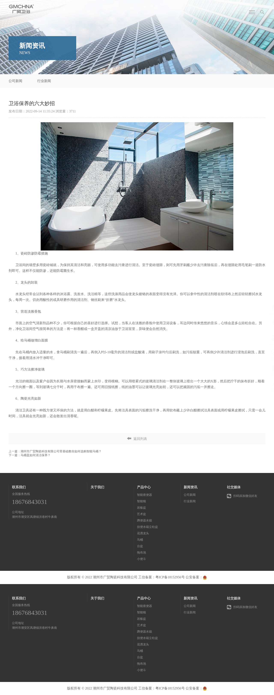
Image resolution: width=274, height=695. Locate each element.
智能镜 (141, 501)
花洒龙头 (143, 533)
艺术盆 (141, 514)
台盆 (140, 546)
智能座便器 (144, 494)
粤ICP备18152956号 (170, 577)
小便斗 (141, 559)
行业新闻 (44, 81)
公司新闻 (15, 81)
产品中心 (144, 487)
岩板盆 (141, 507)
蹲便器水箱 (144, 520)
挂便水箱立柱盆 (147, 527)
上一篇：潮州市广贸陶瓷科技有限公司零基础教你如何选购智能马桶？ (55, 461)
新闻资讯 (190, 487)
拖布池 (141, 552)
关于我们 (97, 487)
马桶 (140, 539)
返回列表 (137, 445)
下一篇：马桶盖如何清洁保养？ (30, 465)
